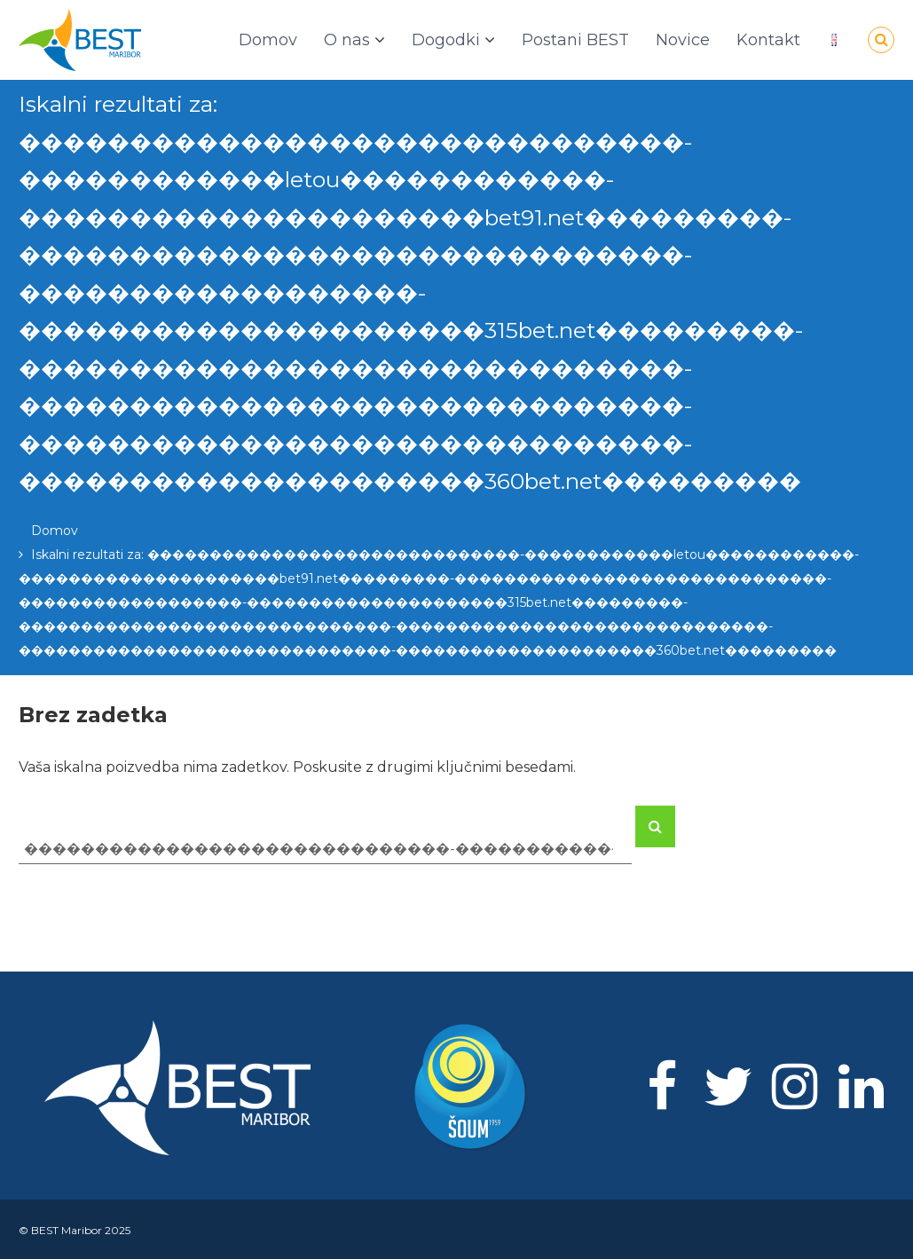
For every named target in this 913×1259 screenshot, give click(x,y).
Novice (683, 40)
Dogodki (446, 40)
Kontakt (768, 40)
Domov (268, 40)
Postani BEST (575, 40)
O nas (347, 40)
